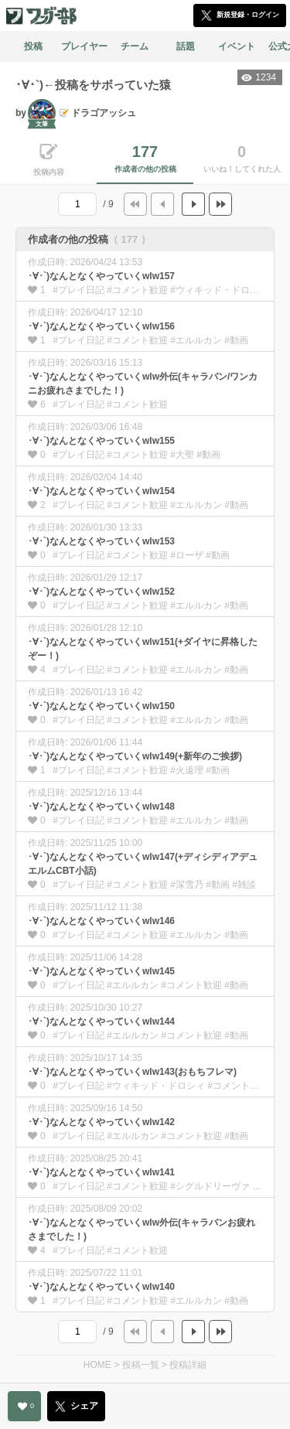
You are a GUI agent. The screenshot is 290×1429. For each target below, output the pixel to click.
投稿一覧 (140, 1364)
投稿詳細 (187, 1364)
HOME (97, 1364)
